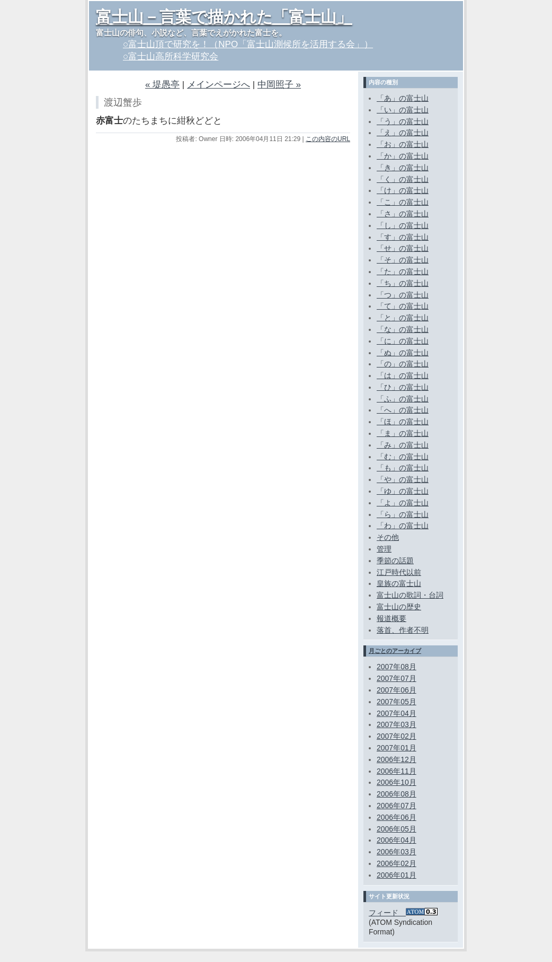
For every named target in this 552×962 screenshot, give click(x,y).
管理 (384, 549)
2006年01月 (396, 875)
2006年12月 (396, 759)
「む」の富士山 (403, 456)
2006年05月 (396, 829)
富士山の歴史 (399, 606)
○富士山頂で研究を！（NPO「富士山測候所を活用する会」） (248, 44)
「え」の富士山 (403, 132)
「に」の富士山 (403, 341)
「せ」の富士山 (403, 248)
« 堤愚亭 (162, 85)
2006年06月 (396, 817)
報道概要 (391, 618)
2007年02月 (396, 736)
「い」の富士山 (403, 110)
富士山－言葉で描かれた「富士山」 (224, 16)
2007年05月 (396, 701)
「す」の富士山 (403, 237)
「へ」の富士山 (403, 410)
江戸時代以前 (399, 572)
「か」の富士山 (403, 156)
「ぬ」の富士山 (403, 352)
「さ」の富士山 (403, 213)
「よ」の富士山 (403, 503)
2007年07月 (396, 678)
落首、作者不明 (403, 630)
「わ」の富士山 (403, 525)
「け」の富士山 (403, 190)
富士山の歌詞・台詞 (410, 595)
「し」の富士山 (403, 225)
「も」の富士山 (403, 467)
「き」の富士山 (403, 167)
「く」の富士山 (403, 179)
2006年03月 (396, 851)
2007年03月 (396, 724)
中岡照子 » (279, 85)
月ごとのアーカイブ (395, 651)
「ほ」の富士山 (403, 421)
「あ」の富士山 (403, 98)
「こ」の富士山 (403, 202)
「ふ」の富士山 (403, 399)
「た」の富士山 (403, 271)
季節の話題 (395, 560)
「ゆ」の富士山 (403, 491)
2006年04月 (396, 840)
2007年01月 (396, 748)
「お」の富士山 (403, 144)
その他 (388, 537)
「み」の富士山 (403, 445)
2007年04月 (396, 713)
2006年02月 (396, 863)
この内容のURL (328, 139)
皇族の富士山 (399, 583)
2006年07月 (396, 805)
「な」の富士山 (403, 329)
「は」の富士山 (403, 375)
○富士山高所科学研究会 (170, 56)
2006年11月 (396, 771)
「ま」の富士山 (403, 433)
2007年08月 (396, 666)
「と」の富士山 (403, 317)
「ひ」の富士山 (403, 387)
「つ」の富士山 (403, 295)
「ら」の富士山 (403, 514)
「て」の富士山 (403, 306)
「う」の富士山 (403, 121)
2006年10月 (396, 782)
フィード (403, 912)
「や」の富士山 (403, 479)
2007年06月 (396, 690)
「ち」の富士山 (403, 283)
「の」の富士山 (403, 364)
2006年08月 (396, 794)
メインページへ (218, 85)
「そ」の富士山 (403, 260)
